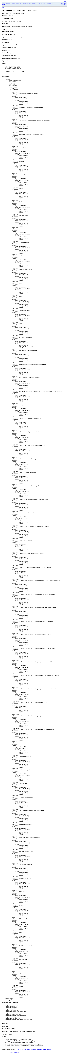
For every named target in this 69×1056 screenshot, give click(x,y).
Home (3, 3)
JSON (3, 7)
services (8, 3)
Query (17, 1049)
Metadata (16, 1052)
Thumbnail (10, 1052)
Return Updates (47, 1049)
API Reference (63, 4)
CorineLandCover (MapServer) (30, 3)
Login (65, 1)
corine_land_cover (16, 3)
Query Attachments (25, 1049)
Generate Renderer (36, 1049)
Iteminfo (5, 1052)
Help (62, 3)
